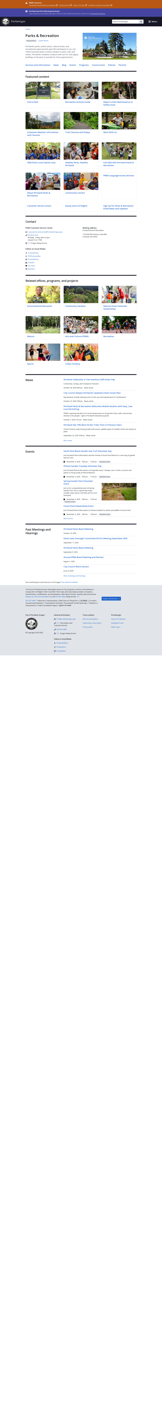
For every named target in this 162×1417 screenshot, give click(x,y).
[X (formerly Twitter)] (33, 256)
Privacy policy (88, 627)
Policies (111, 65)
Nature (30, 336)
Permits (122, 65)
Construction (98, 65)
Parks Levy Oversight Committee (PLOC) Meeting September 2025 (95, 538)
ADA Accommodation (90, 619)
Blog (64, 65)
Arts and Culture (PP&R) (77, 336)
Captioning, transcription (92, 623)
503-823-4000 (60, 597)
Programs (84, 65)
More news (68, 440)
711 (78, 597)
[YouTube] (30, 266)
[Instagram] (32, 259)
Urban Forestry (72, 363)
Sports (30, 363)
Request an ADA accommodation (37, 597)
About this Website (118, 619)
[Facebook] (32, 253)
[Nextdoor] (30, 269)
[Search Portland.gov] (125, 22)
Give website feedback (69, 582)
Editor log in (115, 627)
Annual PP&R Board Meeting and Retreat (84, 557)
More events (68, 518)
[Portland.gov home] (13, 22)
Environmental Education (39, 306)
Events (72, 65)
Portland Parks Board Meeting (78, 529)
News (56, 65)
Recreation (108, 336)
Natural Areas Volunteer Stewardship (115, 307)
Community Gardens (75, 306)
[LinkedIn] (29, 262)
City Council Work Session (76, 566)
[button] (152, 21)
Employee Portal (117, 623)
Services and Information (37, 65)
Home (27, 29)
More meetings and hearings (74, 576)
